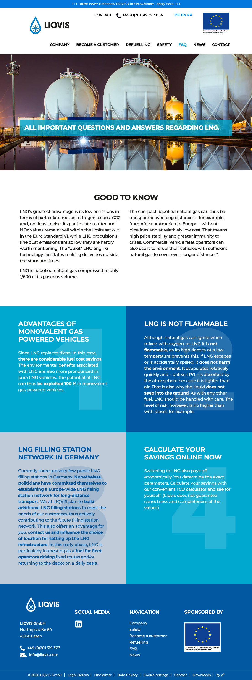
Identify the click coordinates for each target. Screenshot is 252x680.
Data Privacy (127, 675)
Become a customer (97, 45)
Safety (164, 45)
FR (189, 15)
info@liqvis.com (43, 655)
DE (177, 15)
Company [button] (59, 45)
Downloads (202, 675)
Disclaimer (103, 675)
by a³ (220, 675)
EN (183, 15)
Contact (103, 15)
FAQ (182, 45)
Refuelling (138, 45)
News (199, 45)
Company (138, 623)
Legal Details (78, 675)
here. (170, 4)
